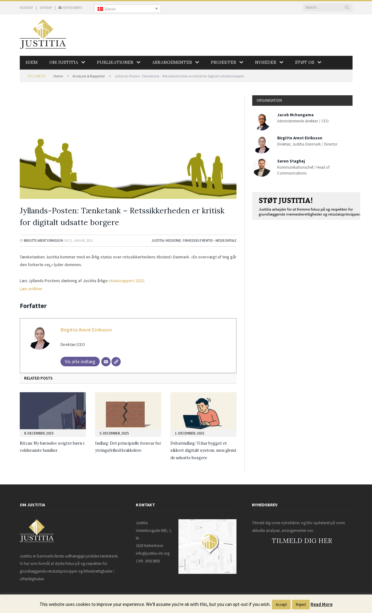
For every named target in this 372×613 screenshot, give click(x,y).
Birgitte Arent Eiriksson (43, 240)
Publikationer (115, 62)
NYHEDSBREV (70, 8)
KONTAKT (26, 8)
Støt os (304, 62)
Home (58, 76)
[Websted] (116, 361)
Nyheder (265, 62)
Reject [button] (301, 604)
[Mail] (106, 361)
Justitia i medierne (166, 240)
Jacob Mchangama (295, 114)
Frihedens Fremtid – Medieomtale (209, 240)
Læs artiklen (31, 288)
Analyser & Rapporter (89, 76)
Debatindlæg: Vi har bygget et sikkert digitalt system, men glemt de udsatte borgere (203, 450)
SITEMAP (46, 8)
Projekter (223, 62)
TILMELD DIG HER (302, 541)
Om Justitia (63, 62)
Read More (321, 604)
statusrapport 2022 (126, 280)
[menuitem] (127, 8)
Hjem (32, 62)
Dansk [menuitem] (110, 9)
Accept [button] (281, 604)
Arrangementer (172, 62)
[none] (127, 8)
